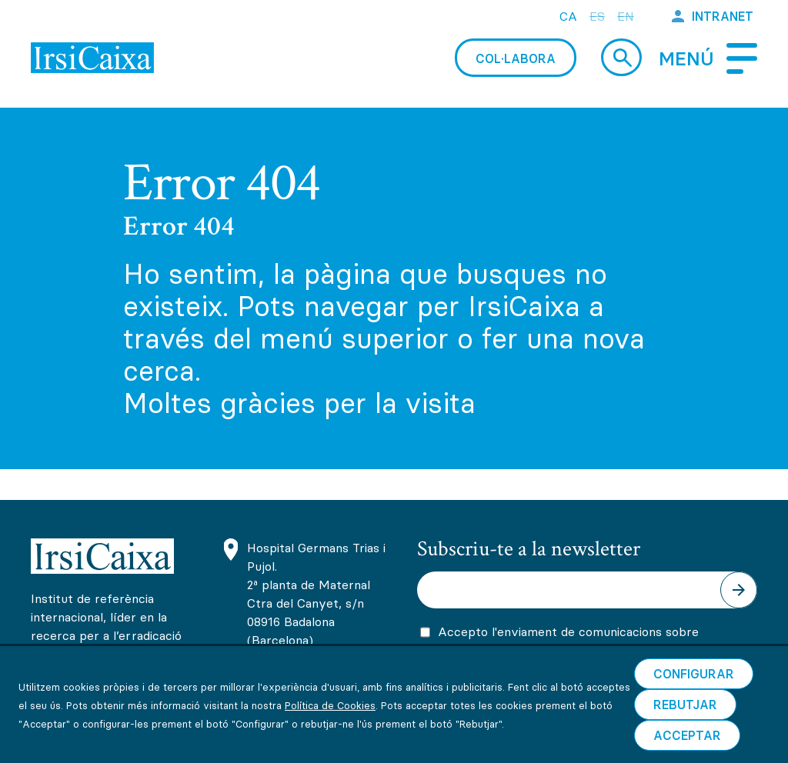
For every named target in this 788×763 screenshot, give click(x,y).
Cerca (621, 57)
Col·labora (516, 58)
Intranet (722, 16)
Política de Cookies (330, 749)
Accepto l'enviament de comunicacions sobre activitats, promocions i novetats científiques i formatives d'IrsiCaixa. (571, 654)
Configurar (693, 717)
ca (568, 16)
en (625, 16)
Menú (686, 59)
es (597, 16)
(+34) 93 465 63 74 (305, 672)
